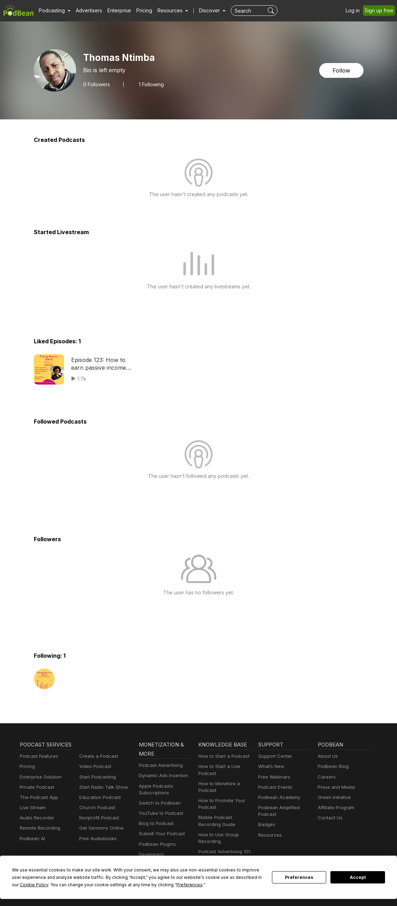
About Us (327, 756)
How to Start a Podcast (222, 756)
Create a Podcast (97, 756)
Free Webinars (273, 777)
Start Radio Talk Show (102, 787)
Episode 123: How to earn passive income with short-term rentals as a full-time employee (104, 364)
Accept (358, 877)
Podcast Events (274, 787)
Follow (342, 70)
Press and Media (335, 787)
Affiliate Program (335, 807)
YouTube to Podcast (159, 813)
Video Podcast (94, 766)
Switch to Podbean (158, 803)
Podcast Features (38, 765)
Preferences (299, 877)
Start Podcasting (96, 777)
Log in (355, 10)
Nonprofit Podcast (97, 817)
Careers (326, 777)
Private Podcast (36, 796)
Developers (150, 854)
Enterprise (115, 10)
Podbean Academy (277, 797)
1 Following (149, 84)
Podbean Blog (332, 766)
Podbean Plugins (156, 844)
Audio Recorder (36, 827)
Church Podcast (95, 807)
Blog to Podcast (155, 823)
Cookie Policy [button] (246, 877)
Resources (269, 835)
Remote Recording (39, 837)
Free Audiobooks (96, 838)
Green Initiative (333, 797)
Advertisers (86, 10)
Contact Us (329, 817)
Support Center (274, 756)
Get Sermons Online (100, 828)
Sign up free (380, 10)
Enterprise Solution (39, 786)
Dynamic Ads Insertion (162, 775)
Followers (95, 84)
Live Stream (32, 816)
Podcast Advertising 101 (223, 851)
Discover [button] (202, 10)
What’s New (270, 766)
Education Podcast (98, 797)
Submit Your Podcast (160, 833)
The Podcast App (37, 806)
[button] (54, 10)
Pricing (139, 10)
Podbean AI (32, 847)
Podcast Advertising (159, 765)
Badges (266, 824)
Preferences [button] (137, 884)
